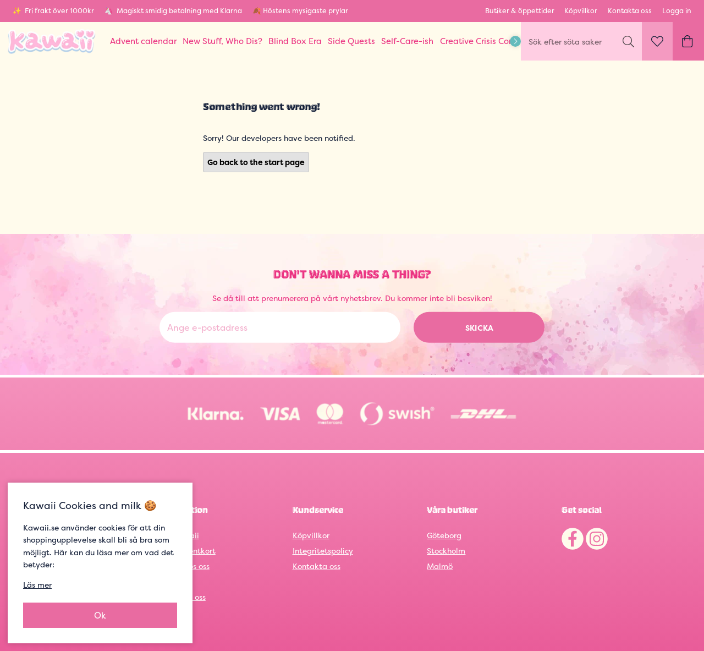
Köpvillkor (580, 10)
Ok (100, 615)
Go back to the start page (256, 162)
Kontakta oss (630, 10)
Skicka (479, 327)
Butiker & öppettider (519, 10)
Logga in (676, 10)
